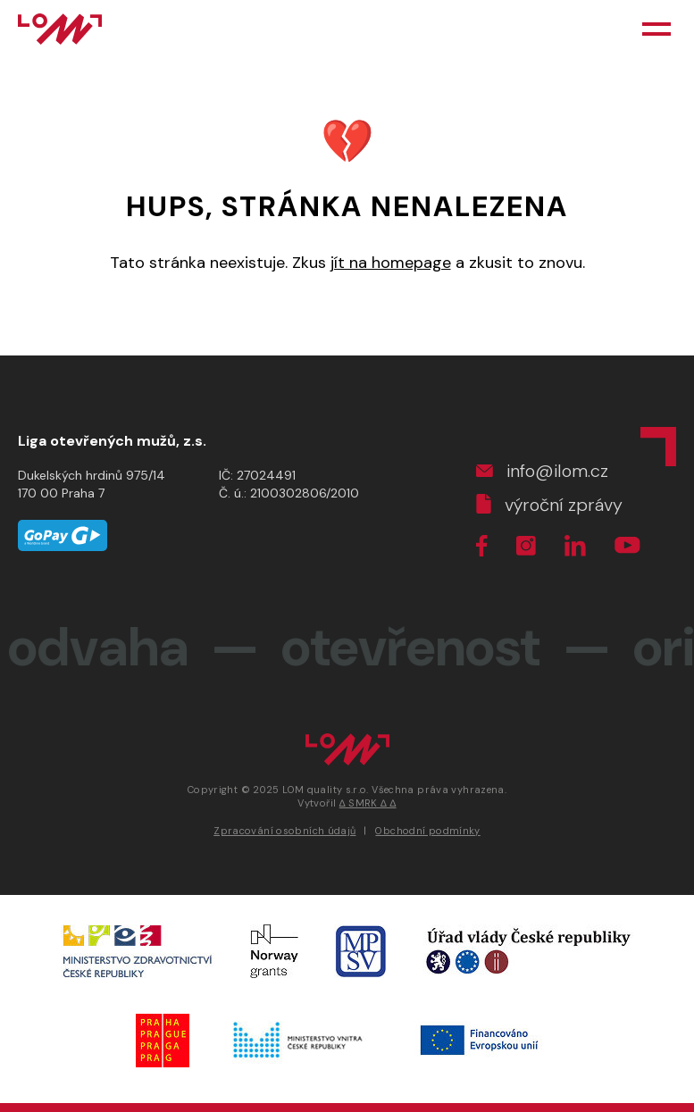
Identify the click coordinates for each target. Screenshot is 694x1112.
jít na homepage (390, 262)
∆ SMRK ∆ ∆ (368, 803)
